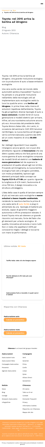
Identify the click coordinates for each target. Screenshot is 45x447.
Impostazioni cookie (13, 443)
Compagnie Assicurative (10, 364)
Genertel (26, 361)
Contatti (25, 395)
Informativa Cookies (29, 405)
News (4, 389)
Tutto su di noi (27, 392)
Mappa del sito (28, 412)
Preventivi (5, 367)
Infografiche (6, 402)
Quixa (24, 374)
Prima (25, 364)
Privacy (25, 402)
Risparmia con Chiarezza (31, 409)
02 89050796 (23, 430)
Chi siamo (26, 389)
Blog (14, 10)
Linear (25, 371)
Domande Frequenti (29, 399)
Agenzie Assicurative (9, 371)
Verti (24, 357)
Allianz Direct (27, 377)
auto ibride (24, 204)
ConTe (25, 367)
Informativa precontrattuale (28, 443)
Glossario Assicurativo (9, 399)
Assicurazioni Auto (8, 357)
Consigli (4, 395)
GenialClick (26, 381)
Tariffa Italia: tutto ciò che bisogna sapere (21, 260)
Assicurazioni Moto (8, 361)
